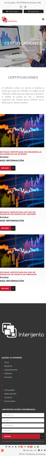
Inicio (14, 50)
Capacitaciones (10, 370)
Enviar (24, 436)
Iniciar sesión (9, 401)
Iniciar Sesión (12, 11)
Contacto (8, 397)
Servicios (8, 377)
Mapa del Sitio (10, 394)
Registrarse (33, 11)
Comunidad (9, 390)
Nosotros (8, 366)
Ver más (8, 168)
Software (8, 373)
